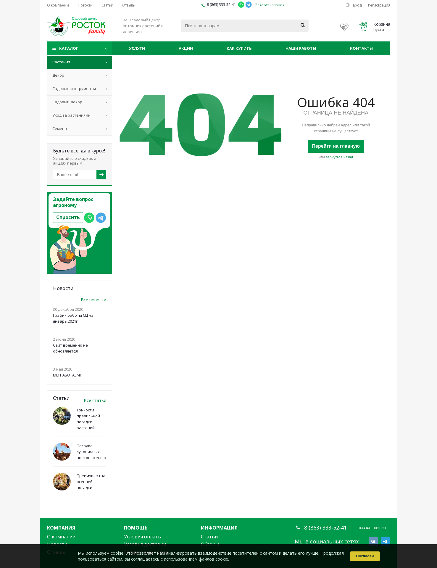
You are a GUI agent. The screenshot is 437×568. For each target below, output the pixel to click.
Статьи (209, 536)
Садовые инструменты (74, 88)
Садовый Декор (67, 101)
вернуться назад (339, 157)
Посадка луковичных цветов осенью (91, 451)
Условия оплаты (143, 536)
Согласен (365, 556)
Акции (186, 48)
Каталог (68, 48)
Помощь (136, 527)
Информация (219, 527)
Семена (59, 128)
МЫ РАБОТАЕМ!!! (68, 375)
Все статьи (95, 400)
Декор (58, 75)
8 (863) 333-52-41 (221, 4)
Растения (61, 62)
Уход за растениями (71, 115)
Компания (61, 527)
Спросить (68, 217)
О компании (61, 536)
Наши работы (301, 48)
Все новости (93, 299)
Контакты (361, 48)
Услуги (137, 48)
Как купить (239, 48)
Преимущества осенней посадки (91, 481)
